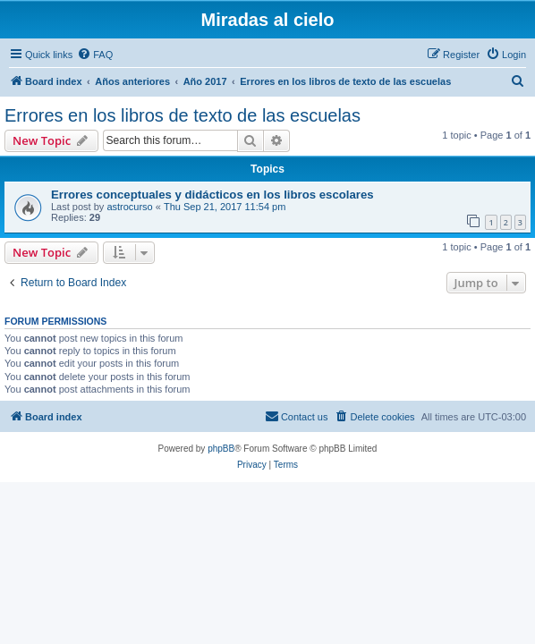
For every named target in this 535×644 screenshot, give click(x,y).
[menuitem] (95, 54)
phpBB (221, 448)
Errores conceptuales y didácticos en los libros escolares (212, 194)
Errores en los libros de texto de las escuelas (182, 115)
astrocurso (129, 206)
